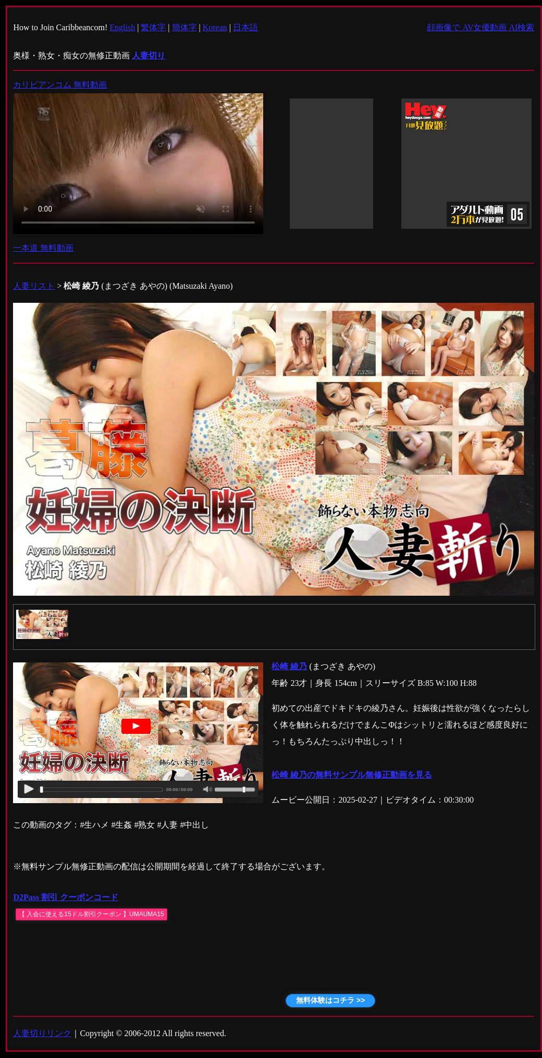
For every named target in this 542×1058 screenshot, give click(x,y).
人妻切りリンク (42, 1033)
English (122, 27)
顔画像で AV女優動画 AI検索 (480, 27)
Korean (215, 27)
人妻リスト (34, 285)
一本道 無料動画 (43, 247)
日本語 (245, 27)
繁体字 (153, 27)
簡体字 (184, 27)
